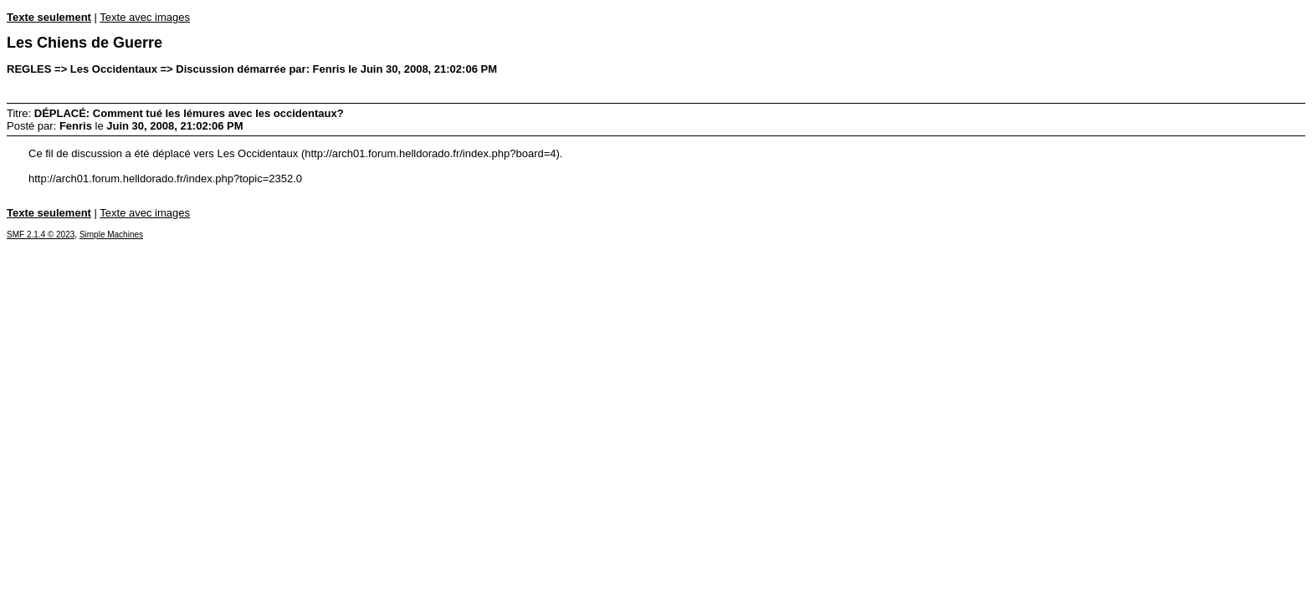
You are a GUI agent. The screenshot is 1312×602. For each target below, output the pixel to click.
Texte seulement (49, 17)
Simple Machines (111, 234)
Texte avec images (145, 17)
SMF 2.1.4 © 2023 (40, 234)
